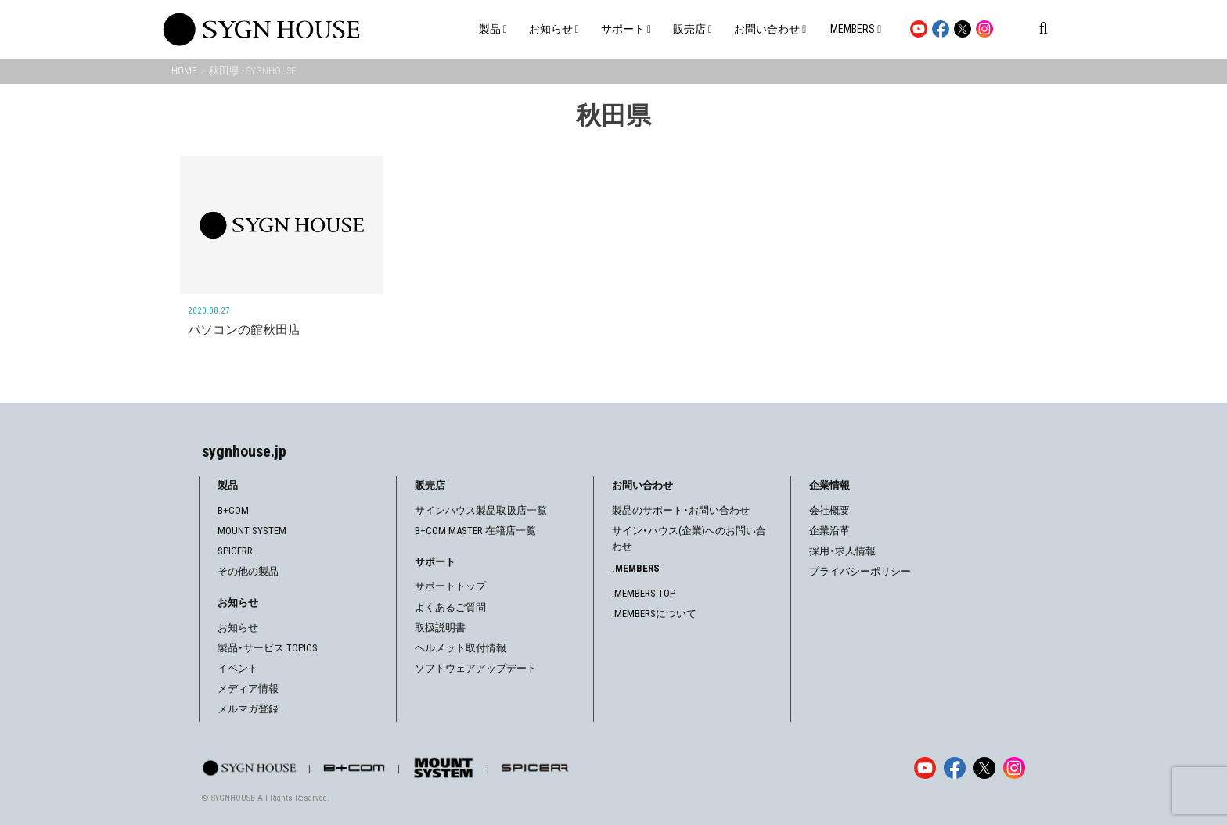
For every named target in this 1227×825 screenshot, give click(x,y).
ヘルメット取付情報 (460, 648)
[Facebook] (955, 768)
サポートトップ (450, 586)
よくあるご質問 (450, 607)
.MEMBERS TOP (643, 593)
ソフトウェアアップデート (476, 668)
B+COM (233, 510)
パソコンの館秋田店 (244, 329)
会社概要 (829, 510)
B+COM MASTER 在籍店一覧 (475, 530)
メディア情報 (248, 688)
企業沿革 (829, 530)
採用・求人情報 (842, 551)
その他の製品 (248, 571)
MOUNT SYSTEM (252, 530)
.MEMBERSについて (654, 613)
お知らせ (238, 627)
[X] (984, 768)
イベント (238, 668)
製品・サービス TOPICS (268, 648)
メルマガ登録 (248, 709)
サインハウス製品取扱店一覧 (481, 510)
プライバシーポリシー (860, 571)
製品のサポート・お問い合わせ (681, 510)
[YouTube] (925, 768)
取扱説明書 (440, 627)
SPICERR (235, 551)
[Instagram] (1014, 768)
